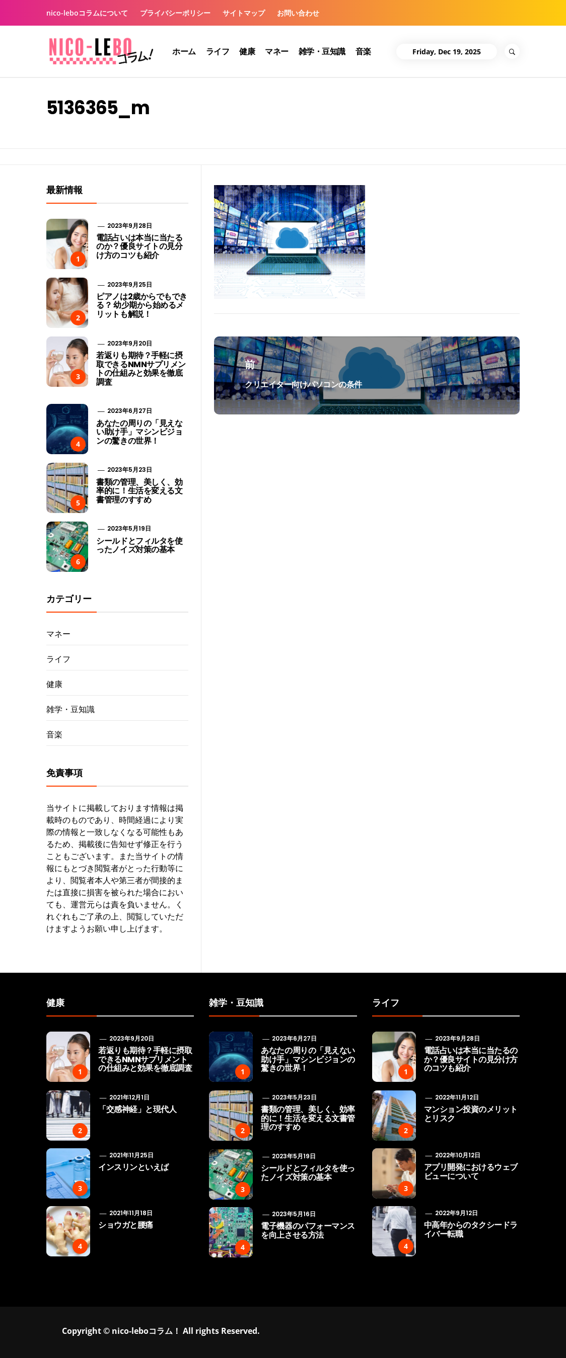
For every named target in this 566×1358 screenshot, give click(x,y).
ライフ (218, 51)
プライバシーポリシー (175, 13)
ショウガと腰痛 (125, 1225)
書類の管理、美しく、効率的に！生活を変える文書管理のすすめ (139, 490)
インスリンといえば (133, 1167)
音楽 (363, 51)
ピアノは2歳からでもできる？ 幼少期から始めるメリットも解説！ (141, 305)
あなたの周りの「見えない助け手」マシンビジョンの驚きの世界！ (139, 432)
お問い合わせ (298, 13)
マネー (277, 51)
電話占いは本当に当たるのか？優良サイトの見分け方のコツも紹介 (139, 246)
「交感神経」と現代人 (137, 1109)
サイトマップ (244, 13)
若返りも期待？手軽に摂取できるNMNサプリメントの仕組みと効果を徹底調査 (140, 369)
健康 (247, 51)
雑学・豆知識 (322, 51)
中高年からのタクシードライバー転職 (471, 1229)
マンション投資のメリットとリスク (471, 1114)
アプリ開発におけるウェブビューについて (471, 1171)
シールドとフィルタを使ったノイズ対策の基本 (139, 545)
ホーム (184, 51)
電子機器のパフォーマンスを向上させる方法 (308, 1230)
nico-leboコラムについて (87, 13)
